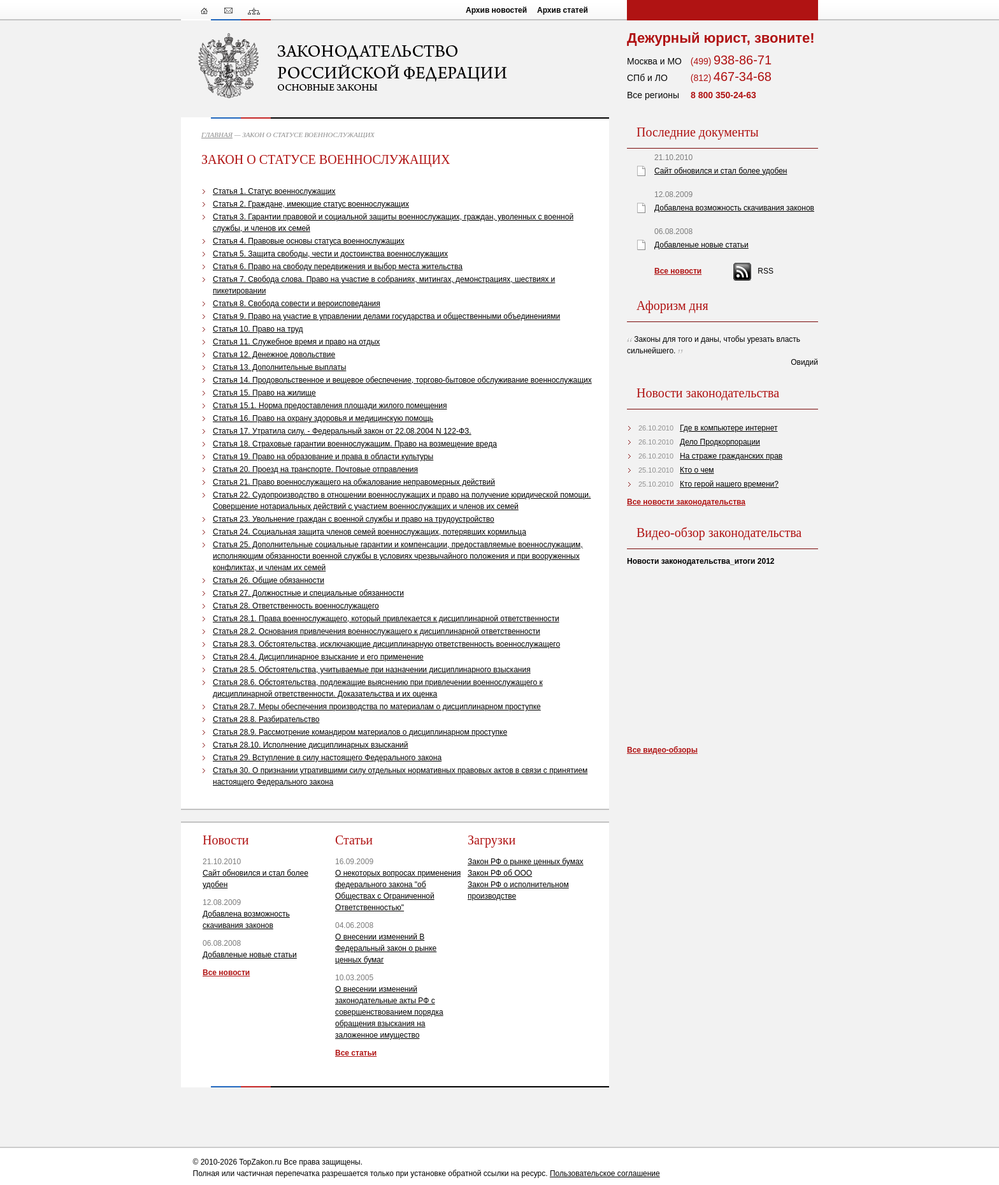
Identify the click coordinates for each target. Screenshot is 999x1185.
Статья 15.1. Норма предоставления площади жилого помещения (330, 405)
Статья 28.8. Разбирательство (266, 719)
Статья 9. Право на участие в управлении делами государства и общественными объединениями (386, 316)
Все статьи (356, 1053)
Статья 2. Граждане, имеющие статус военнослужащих (311, 204)
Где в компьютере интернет (728, 427)
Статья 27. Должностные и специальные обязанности (308, 593)
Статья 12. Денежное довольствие (274, 354)
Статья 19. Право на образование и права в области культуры (323, 456)
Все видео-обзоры (662, 750)
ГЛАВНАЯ (217, 134)
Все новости (226, 972)
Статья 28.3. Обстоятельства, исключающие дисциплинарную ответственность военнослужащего (386, 644)
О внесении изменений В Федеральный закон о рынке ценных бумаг (385, 948)
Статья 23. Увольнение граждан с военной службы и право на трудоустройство (353, 519)
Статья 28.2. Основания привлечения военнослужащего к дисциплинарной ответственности (376, 631)
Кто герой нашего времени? (729, 484)
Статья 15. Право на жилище (264, 392)
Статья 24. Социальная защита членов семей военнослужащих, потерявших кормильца (369, 531)
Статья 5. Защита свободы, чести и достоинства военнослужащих (330, 253)
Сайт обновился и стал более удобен (720, 170)
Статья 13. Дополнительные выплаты (279, 367)
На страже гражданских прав (731, 456)
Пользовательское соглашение (605, 1173)
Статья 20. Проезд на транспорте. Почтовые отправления (315, 469)
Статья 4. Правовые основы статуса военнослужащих (309, 241)
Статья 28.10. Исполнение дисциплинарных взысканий (310, 744)
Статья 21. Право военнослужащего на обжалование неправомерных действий (354, 482)
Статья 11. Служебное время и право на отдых (296, 341)
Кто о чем (697, 470)
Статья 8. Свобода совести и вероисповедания (296, 303)
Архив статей (562, 10)
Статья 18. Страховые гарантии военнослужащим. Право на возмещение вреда (355, 443)
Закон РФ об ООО (500, 873)
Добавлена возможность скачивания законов (734, 207)
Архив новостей (496, 10)
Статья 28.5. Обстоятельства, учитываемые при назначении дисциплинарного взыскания (372, 669)
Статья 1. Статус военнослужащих (274, 191)
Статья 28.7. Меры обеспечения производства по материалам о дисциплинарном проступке (377, 706)
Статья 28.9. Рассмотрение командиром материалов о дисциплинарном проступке (360, 732)
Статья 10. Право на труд (258, 329)
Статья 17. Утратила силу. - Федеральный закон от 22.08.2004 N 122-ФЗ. (342, 431)
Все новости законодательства (686, 501)
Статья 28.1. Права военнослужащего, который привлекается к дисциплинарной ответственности (386, 618)
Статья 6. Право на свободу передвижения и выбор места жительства (338, 266)
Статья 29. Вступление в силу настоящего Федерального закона (327, 757)
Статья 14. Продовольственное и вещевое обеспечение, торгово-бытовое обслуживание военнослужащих (402, 380)
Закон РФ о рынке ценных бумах (526, 861)
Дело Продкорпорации (720, 442)
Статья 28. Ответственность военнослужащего (296, 605)
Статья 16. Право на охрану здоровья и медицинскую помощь (323, 418)
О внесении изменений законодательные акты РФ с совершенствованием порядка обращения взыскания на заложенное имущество (389, 1012)
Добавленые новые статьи (250, 954)
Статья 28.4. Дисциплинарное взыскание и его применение (318, 656)
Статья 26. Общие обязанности (268, 580)
